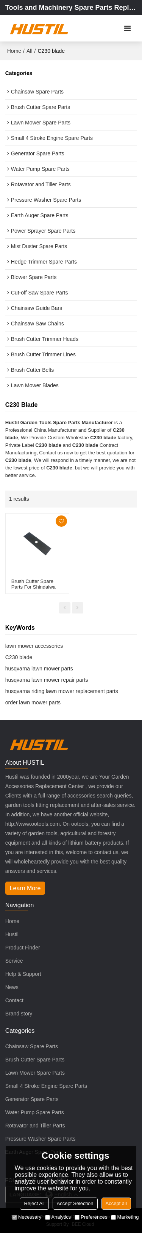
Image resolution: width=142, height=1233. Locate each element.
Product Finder (22, 948)
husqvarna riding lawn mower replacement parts (61, 691)
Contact (14, 1000)
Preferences (91, 1217)
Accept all (116, 1203)
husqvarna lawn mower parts (39, 669)
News (12, 987)
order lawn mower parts (33, 702)
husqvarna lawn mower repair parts (46, 680)
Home (14, 51)
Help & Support (23, 974)
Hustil (12, 934)
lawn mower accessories (34, 646)
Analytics (58, 1217)
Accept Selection (75, 1203)
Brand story (19, 1014)
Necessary (26, 1217)
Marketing (125, 1217)
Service (14, 961)
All (30, 51)
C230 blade (19, 657)
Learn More (25, 888)
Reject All (34, 1203)
